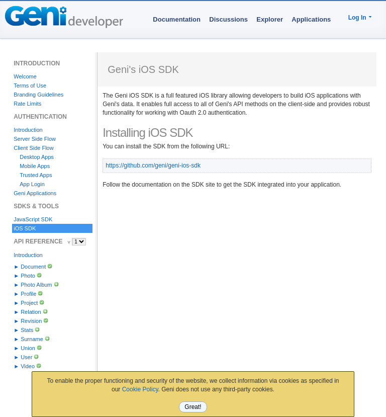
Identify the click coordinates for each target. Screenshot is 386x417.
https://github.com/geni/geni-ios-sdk (153, 165)
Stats (27, 330)
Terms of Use (30, 85)
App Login (32, 184)
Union (28, 348)
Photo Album (36, 285)
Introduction (28, 130)
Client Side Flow (33, 148)
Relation (31, 312)
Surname (32, 339)
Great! (192, 406)
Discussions (228, 19)
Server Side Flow (35, 139)
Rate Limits (27, 104)
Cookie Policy (140, 389)
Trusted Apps (36, 175)
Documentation (177, 19)
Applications (311, 19)
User (26, 357)
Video (28, 366)
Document (33, 267)
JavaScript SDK (33, 219)
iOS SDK (25, 228)
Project (29, 303)
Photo (28, 276)
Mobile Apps (35, 166)
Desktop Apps (37, 157)
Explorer (269, 19)
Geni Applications (35, 193)
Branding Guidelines (38, 95)
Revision (31, 321)
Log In (357, 17)
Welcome (25, 76)
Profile (28, 294)
